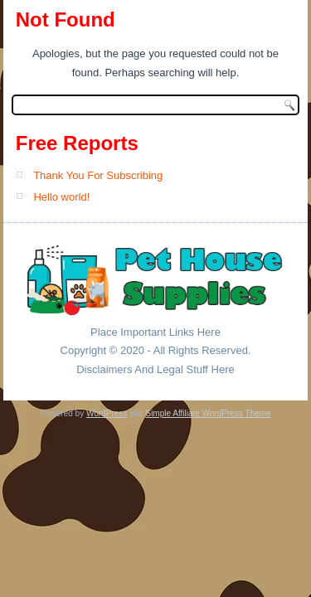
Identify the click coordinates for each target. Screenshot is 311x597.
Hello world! (61, 197)
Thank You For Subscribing (98, 175)
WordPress (106, 413)
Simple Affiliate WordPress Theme (207, 413)
